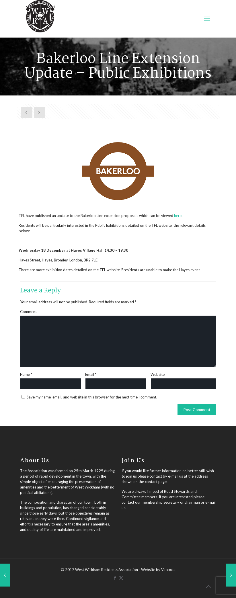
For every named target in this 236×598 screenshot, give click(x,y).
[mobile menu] (207, 19)
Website (158, 374)
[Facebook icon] (115, 577)
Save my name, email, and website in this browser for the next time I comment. (92, 397)
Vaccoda (168, 569)
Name (26, 374)
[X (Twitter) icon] (121, 577)
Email (90, 374)
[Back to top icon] (208, 586)
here (178, 215)
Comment (28, 311)
